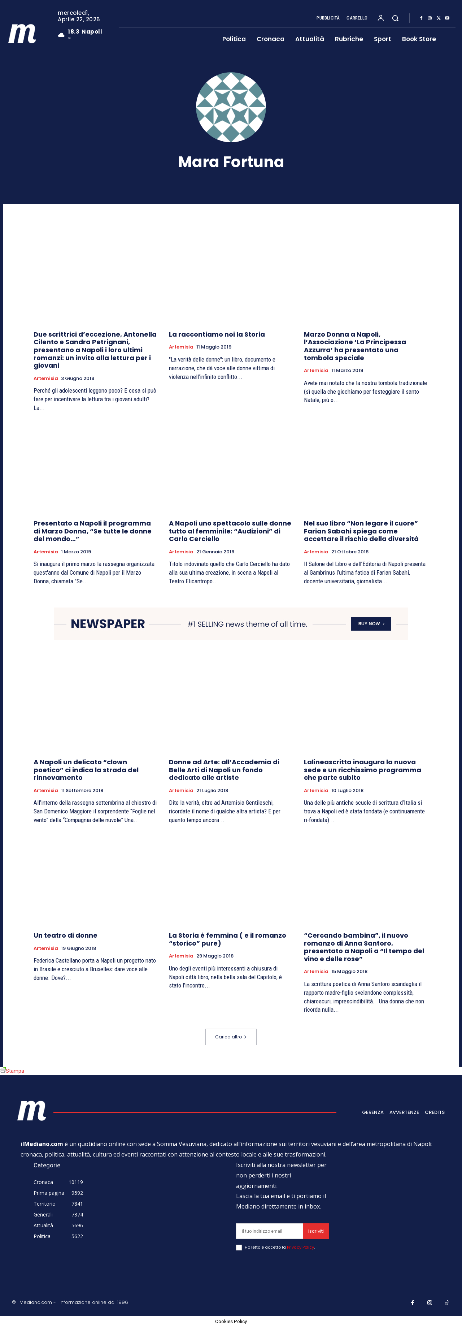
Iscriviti (316, 1231)
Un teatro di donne (65, 935)
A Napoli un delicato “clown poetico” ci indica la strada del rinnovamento (86, 769)
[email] (269, 1231)
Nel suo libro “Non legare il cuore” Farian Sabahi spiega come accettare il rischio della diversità (361, 531)
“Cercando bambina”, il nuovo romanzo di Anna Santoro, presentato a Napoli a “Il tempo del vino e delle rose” (364, 947)
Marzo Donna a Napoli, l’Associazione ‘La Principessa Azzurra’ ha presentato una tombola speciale (355, 346)
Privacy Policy (300, 1247)
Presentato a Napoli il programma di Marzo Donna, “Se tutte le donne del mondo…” (93, 531)
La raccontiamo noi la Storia (217, 334)
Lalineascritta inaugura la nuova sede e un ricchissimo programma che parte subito (362, 769)
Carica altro (231, 1037)
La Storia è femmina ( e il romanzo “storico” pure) (227, 939)
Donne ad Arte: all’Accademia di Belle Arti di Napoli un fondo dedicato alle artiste (224, 769)
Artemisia (46, 378)
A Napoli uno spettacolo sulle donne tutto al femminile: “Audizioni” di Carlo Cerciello (230, 531)
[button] (395, 18)
